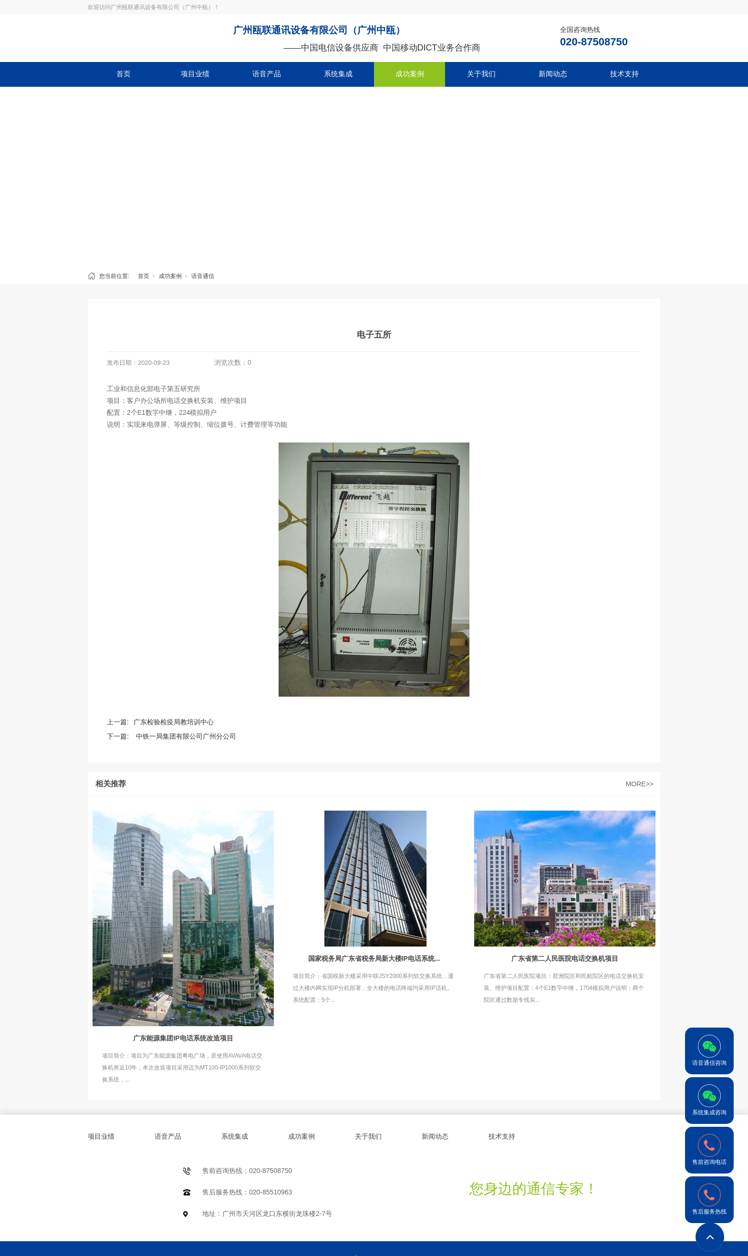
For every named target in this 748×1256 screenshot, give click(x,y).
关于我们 (481, 74)
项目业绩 (195, 74)
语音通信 (202, 276)
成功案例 (409, 74)
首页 (123, 74)
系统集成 (338, 74)
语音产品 (266, 74)
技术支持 (624, 74)
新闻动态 (553, 74)
